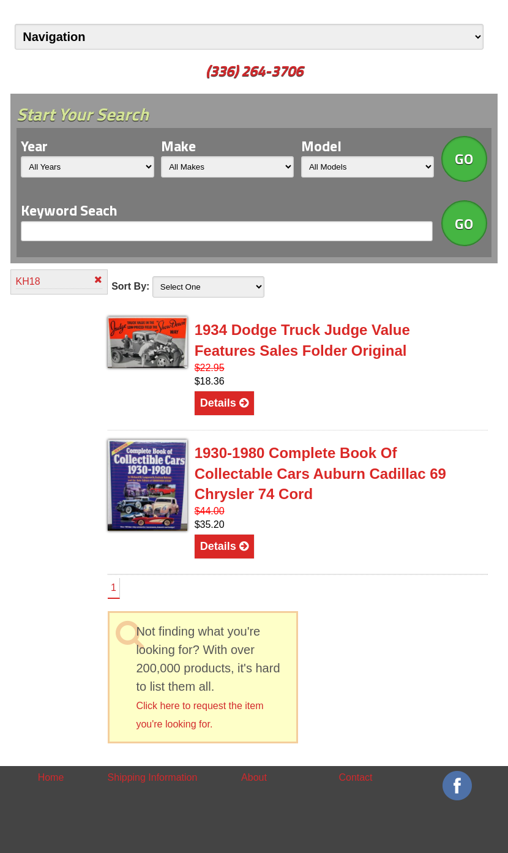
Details (224, 403)
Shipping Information (153, 777)
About (254, 777)
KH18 (59, 281)
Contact (355, 777)
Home (51, 777)
